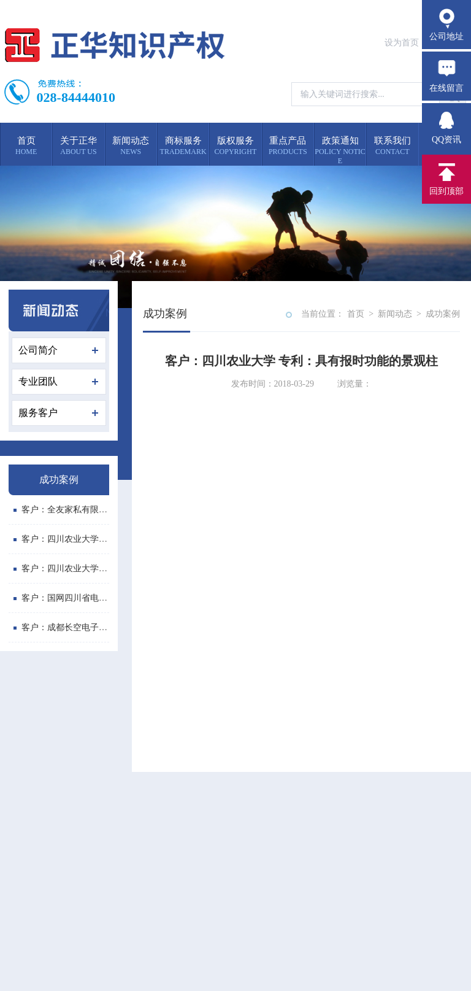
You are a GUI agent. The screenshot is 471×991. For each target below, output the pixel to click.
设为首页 (402, 42)
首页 (355, 313)
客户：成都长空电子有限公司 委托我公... (94, 627)
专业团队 (58, 381)
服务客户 (58, 412)
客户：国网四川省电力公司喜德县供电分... (98, 598)
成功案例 (443, 313)
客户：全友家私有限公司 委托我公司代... (94, 509)
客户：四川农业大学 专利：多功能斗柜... (94, 568)
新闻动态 (395, 313)
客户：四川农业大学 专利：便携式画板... (94, 539)
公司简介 (58, 350)
